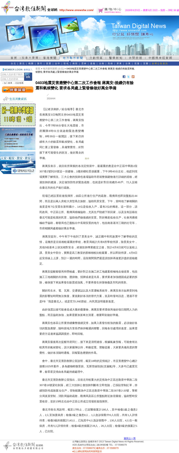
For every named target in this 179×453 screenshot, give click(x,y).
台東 (128, 63)
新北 (22, 63)
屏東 (119, 63)
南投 (75, 63)
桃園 (31, 63)
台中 (57, 63)
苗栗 (49, 63)
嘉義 (93, 63)
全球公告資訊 (160, 63)
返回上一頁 (130, 438)
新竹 (40, 63)
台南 (102, 63)
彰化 (66, 63)
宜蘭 (146, 63)
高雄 (110, 63)
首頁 (37, 68)
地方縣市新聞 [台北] (53, 68)
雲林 (84, 63)
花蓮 (137, 63)
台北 (13, 63)
